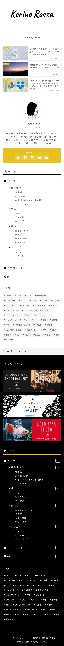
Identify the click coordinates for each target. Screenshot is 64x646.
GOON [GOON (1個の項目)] (29, 296)
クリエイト (17, 247)
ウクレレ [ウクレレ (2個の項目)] (25, 305)
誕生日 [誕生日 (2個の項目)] (27, 335)
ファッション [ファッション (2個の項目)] (11, 320)
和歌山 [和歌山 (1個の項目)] (49, 325)
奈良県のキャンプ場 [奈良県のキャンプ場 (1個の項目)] (13, 330)
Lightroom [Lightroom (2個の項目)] (10, 300)
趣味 (13, 208)
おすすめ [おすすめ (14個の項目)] (56, 300)
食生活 (18, 192)
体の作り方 (17, 187)
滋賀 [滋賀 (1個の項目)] (54, 330)
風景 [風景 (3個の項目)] (57, 335)
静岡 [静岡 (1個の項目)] (48, 335)
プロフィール (15, 268)
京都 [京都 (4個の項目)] (44, 320)
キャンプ (19, 221)
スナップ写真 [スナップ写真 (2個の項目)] (43, 310)
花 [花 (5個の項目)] (18, 335)
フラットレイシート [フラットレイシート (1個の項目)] (29, 320)
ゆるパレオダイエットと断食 (29, 200)
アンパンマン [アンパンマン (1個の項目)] (11, 305)
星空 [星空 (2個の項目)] (44, 330)
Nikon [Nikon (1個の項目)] (23, 300)
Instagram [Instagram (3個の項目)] (41, 296)
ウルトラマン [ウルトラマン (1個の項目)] (40, 305)
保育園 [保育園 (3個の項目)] (54, 320)
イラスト (19, 255)
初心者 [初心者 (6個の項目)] (38, 325)
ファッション (21, 204)
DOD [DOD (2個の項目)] (19, 296)
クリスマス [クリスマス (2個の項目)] (28, 310)
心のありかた (21, 196)
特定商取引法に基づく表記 (44, 638)
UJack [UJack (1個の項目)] (44, 300)
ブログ (11, 181)
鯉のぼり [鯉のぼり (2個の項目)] (9, 339)
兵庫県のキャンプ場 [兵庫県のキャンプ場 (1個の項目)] (22, 325)
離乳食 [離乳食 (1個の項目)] (37, 335)
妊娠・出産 (20, 242)
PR (9, 277)
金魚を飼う (20, 217)
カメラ (18, 251)
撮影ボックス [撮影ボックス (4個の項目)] (32, 330)
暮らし (15, 226)
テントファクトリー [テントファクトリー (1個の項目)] (13, 315)
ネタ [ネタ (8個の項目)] (28, 315)
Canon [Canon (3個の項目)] (8, 296)
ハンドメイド (21, 259)
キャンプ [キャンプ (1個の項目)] (54, 305)
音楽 (17, 213)
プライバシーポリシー (18, 638)
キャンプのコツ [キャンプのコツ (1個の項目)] (12, 310)
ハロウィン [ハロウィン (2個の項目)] (40, 315)
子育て (18, 234)
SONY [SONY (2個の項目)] (33, 300)
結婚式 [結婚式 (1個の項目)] (8, 335)
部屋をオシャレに (24, 230)
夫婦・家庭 (20, 238)
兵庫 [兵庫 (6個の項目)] (7, 325)
